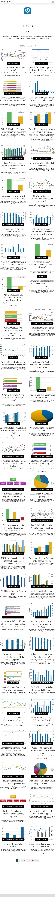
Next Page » (35, 860)
